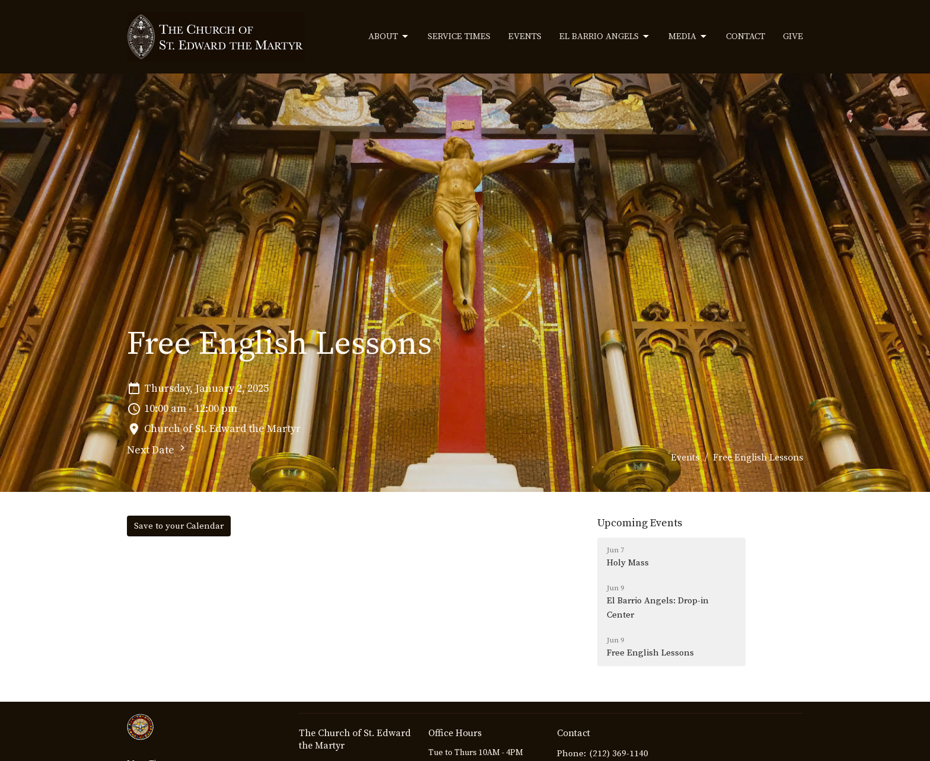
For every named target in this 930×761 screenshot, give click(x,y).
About (389, 37)
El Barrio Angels (605, 37)
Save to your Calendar (179, 526)
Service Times (459, 36)
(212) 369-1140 (619, 753)
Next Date (157, 449)
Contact (745, 36)
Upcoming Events (639, 523)
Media (688, 37)
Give (793, 36)
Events (525, 36)
